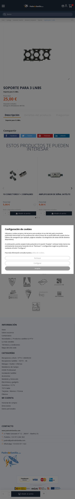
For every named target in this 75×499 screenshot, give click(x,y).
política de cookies (38, 253)
